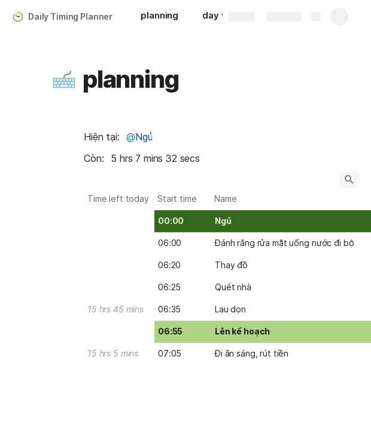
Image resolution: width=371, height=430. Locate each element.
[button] (64, 79)
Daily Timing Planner (70, 16)
